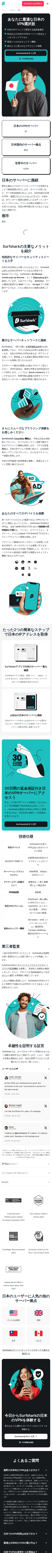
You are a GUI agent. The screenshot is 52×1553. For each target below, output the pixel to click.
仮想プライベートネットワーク (25, 196)
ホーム (5, 10)
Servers (12, 10)
